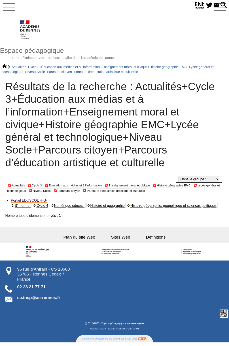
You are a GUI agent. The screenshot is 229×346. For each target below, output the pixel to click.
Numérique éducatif (70, 209)
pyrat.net (101, 332)
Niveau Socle (77, 194)
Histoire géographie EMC (195, 188)
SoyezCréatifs (121, 332)
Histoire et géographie (108, 209)
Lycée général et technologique (36, 194)
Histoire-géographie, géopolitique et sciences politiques (174, 209)
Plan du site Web (85, 240)
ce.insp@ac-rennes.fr (38, 300)
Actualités (19, 188)
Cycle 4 (43, 209)
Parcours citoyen (108, 194)
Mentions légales (135, 326)
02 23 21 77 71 (31, 290)
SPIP (139, 332)
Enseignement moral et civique (145, 188)
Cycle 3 (39, 188)
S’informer (23, 209)
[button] (223, 5)
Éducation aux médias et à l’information (83, 188)
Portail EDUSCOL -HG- (29, 203)
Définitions (149, 240)
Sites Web (120, 240)
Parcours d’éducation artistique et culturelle (161, 194)
